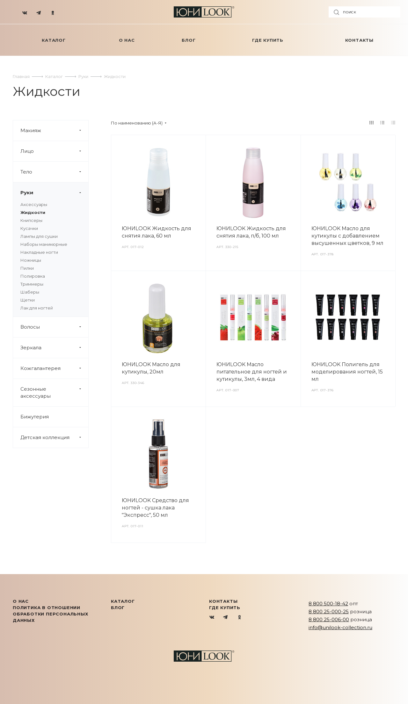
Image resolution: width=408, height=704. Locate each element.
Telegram (226, 617)
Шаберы (29, 292)
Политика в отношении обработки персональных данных (50, 614)
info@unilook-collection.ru (340, 627)
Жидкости (32, 212)
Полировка (32, 276)
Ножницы (30, 260)
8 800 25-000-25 (329, 611)
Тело (54, 172)
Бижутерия (34, 417)
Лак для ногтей (36, 307)
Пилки (27, 268)
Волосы (54, 327)
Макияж (54, 130)
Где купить (224, 607)
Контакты (223, 601)
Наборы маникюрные (43, 244)
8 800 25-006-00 (329, 619)
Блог (118, 607)
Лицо (54, 151)
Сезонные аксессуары (54, 392)
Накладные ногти (39, 252)
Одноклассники (239, 617)
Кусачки (29, 228)
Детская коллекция (54, 437)
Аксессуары (33, 204)
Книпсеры (31, 220)
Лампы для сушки (39, 236)
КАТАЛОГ (123, 601)
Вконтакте (212, 617)
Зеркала (54, 348)
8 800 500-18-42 (328, 604)
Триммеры (31, 284)
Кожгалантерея (54, 368)
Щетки (27, 299)
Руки (54, 192)
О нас (21, 601)
